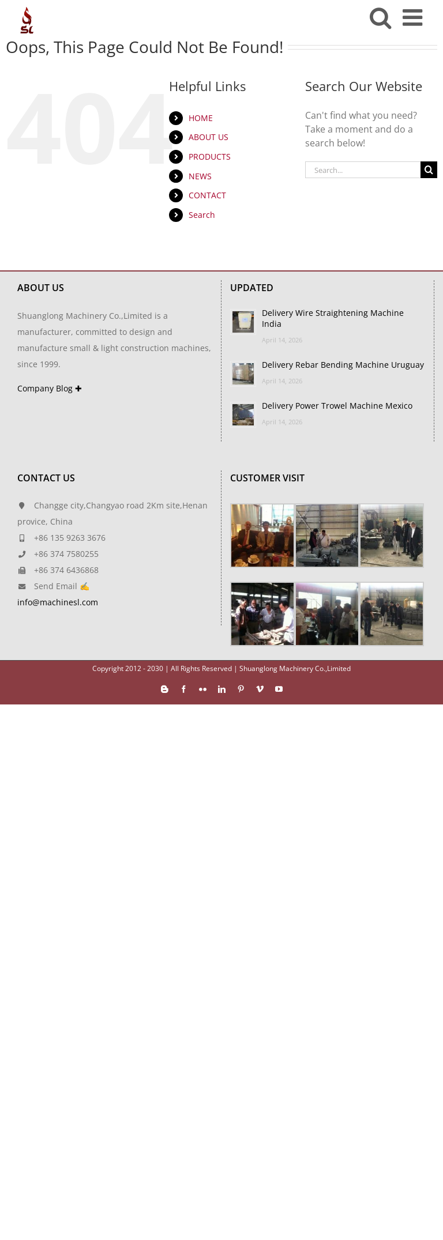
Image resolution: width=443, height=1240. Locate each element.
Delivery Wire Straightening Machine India (333, 318)
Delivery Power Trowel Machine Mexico (337, 405)
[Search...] (363, 169)
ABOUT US (208, 136)
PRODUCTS (210, 156)
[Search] (429, 169)
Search (202, 214)
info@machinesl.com (57, 602)
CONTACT (207, 195)
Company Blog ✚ (49, 388)
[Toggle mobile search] (380, 17)
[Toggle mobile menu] (414, 17)
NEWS (200, 176)
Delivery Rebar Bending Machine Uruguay (343, 364)
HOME (201, 117)
